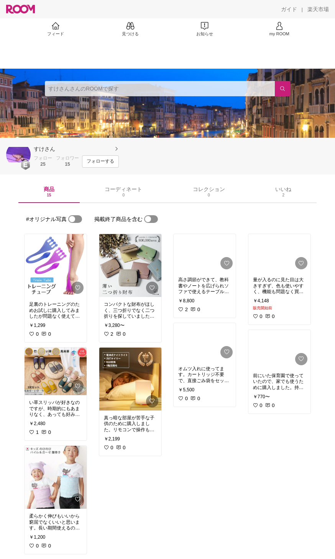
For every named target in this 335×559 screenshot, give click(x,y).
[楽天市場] (318, 9)
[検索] (282, 88)
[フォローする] (100, 161)
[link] (56, 265)
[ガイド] (289, 9)
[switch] (75, 219)
